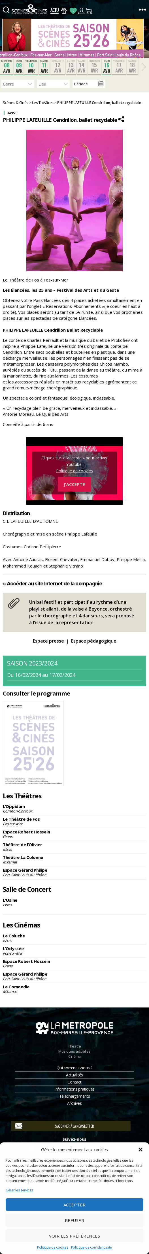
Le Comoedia (74, 989)
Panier (89, 10)
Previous (35, 200)
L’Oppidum (74, 808)
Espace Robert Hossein (74, 834)
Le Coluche (74, 938)
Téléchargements (74, 1096)
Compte (81, 10)
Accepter (74, 1205)
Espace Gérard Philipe (74, 872)
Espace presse (48, 641)
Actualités (74, 1075)
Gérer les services (19, 1190)
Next (114, 200)
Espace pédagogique (93, 641)
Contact (74, 1082)
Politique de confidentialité (91, 1247)
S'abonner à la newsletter (74, 1126)
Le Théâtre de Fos (74, 821)
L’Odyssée (74, 951)
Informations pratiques (74, 1089)
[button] (140, 1149)
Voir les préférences (74, 1236)
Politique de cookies (52, 1247)
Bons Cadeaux (64, 10)
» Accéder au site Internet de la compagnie (52, 584)
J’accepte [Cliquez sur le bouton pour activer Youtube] (74, 484)
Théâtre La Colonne (74, 859)
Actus (54, 10)
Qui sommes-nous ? (74, 1067)
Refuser (74, 1220)
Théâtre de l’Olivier (74, 847)
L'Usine (74, 902)
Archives (74, 1103)
